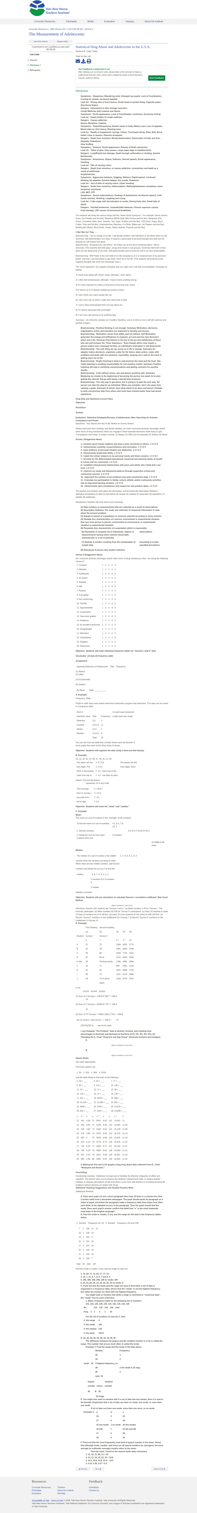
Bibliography (35, 70)
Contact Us (94, 1490)
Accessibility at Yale (40, 1500)
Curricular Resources (44, 21)
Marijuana (34, 65)
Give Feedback (157, 78)
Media (90, 21)
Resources (39, 1481)
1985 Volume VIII (57, 29)
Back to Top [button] (159, 1469)
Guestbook (94, 1487)
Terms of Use (57, 1500)
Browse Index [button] (62, 41)
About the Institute (154, 21)
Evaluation (109, 21)
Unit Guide (34, 54)
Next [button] (98, 1469)
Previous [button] (83, 1469)
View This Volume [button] (41, 41)
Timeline (130, 21)
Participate (71, 21)
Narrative (33, 60)
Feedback (95, 1481)
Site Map (61, 1493)
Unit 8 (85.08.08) (75, 29)
